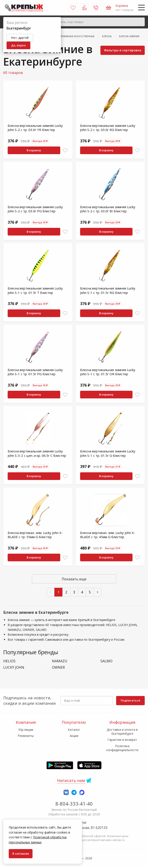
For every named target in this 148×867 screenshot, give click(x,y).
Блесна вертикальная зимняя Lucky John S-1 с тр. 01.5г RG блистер (107, 290)
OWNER (58, 667)
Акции (74, 736)
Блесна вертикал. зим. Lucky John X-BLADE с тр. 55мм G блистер (35, 534)
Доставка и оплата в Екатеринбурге (122, 731)
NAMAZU (59, 661)
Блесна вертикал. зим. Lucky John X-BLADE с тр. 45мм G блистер (107, 534)
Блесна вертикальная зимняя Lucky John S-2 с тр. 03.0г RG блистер (107, 127)
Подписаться (130, 700)
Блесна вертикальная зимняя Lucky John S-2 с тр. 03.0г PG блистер (35, 209)
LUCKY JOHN (13, 667)
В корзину (34, 150)
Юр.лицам (25, 729)
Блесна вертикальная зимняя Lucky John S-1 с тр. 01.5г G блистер (107, 453)
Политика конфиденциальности (122, 748)
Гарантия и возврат (122, 740)
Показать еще (74, 579)
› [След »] (97, 592)
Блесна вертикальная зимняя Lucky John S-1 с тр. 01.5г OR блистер (107, 372)
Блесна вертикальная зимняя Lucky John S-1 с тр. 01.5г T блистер (35, 290)
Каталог (74, 729)
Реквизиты (26, 736)
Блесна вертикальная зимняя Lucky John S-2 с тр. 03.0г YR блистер (35, 127)
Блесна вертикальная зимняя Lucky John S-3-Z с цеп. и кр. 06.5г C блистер (37, 453)
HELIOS (9, 661)
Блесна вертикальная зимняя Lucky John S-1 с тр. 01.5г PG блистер (35, 372)
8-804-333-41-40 (74, 803)
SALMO (106, 661)
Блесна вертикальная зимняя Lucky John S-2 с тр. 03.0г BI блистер (107, 209)
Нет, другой (20, 38)
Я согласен (20, 853)
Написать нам (71, 780)
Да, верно (18, 45)
